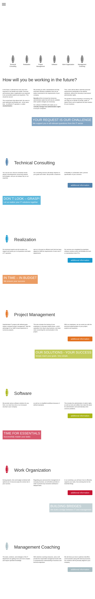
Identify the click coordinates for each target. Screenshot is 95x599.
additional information (80, 185)
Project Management (40, 63)
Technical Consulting (13, 63)
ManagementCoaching (82, 63)
